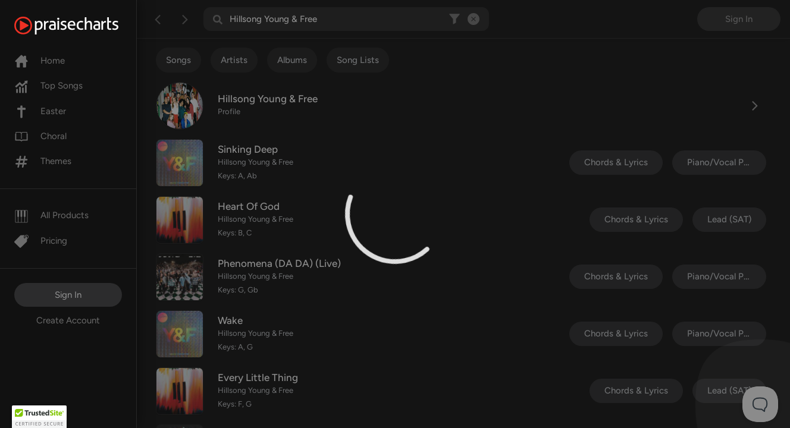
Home (39, 60)
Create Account (68, 320)
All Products (51, 215)
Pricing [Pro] (40, 240)
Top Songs (48, 85)
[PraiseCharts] (81, 25)
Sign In (68, 294)
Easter (40, 111)
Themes (42, 161)
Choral (40, 136)
